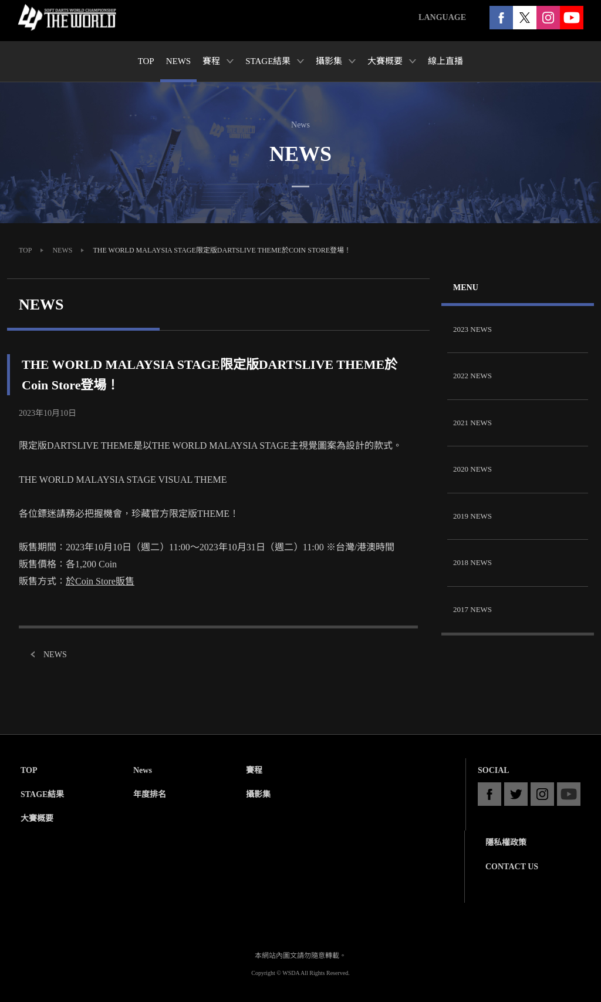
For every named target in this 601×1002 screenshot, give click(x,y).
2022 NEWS (472, 375)
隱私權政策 (505, 842)
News (142, 770)
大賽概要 (37, 818)
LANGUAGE (442, 17)
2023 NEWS (472, 329)
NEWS (62, 250)
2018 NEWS (472, 562)
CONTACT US (511, 866)
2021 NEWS (472, 422)
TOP (25, 250)
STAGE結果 (42, 794)
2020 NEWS (472, 469)
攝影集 (258, 794)
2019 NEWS (472, 516)
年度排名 (149, 794)
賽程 (254, 770)
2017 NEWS (472, 609)
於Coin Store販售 (100, 581)
